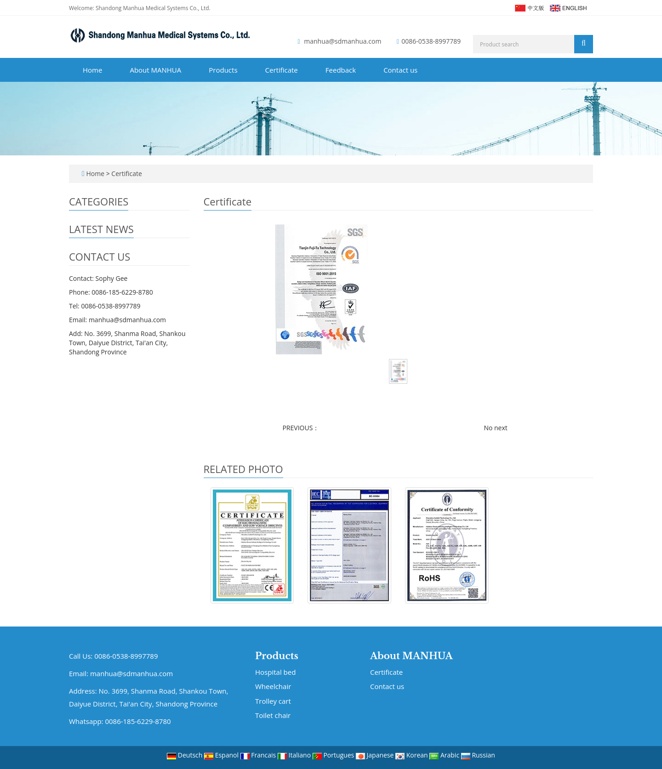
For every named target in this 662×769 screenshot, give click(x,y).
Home (92, 69)
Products (223, 69)
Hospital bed (275, 672)
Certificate (281, 69)
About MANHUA (155, 69)
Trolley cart (273, 701)
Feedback (340, 69)
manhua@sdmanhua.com (342, 41)
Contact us (400, 69)
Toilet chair (273, 715)
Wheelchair (273, 686)
